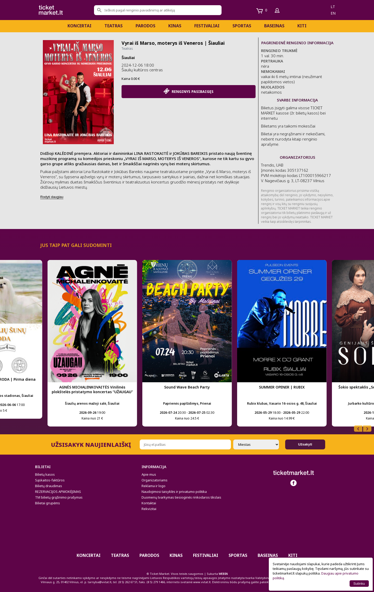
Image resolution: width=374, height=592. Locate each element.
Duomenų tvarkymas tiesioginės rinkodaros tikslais (181, 497)
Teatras (113, 26)
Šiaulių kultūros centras (142, 69)
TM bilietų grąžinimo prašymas (59, 497)
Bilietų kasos (45, 474)
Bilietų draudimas (48, 485)
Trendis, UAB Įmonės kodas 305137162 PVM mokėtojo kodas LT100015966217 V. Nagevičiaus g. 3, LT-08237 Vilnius (296, 172)
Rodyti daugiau (51, 197)
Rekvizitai (149, 508)
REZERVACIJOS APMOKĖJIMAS (58, 491)
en (333, 13)
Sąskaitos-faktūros (50, 480)
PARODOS (145, 26)
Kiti (301, 26)
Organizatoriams (155, 480)
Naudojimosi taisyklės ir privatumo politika (174, 491)
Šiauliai (128, 57)
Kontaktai (149, 503)
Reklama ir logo (153, 485)
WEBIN (223, 574)
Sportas (241, 26)
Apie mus (149, 474)
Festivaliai (206, 26)
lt (333, 6)
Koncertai (79, 26)
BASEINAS (274, 26)
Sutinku (359, 583)
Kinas (174, 26)
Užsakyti (305, 444)
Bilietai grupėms (47, 503)
